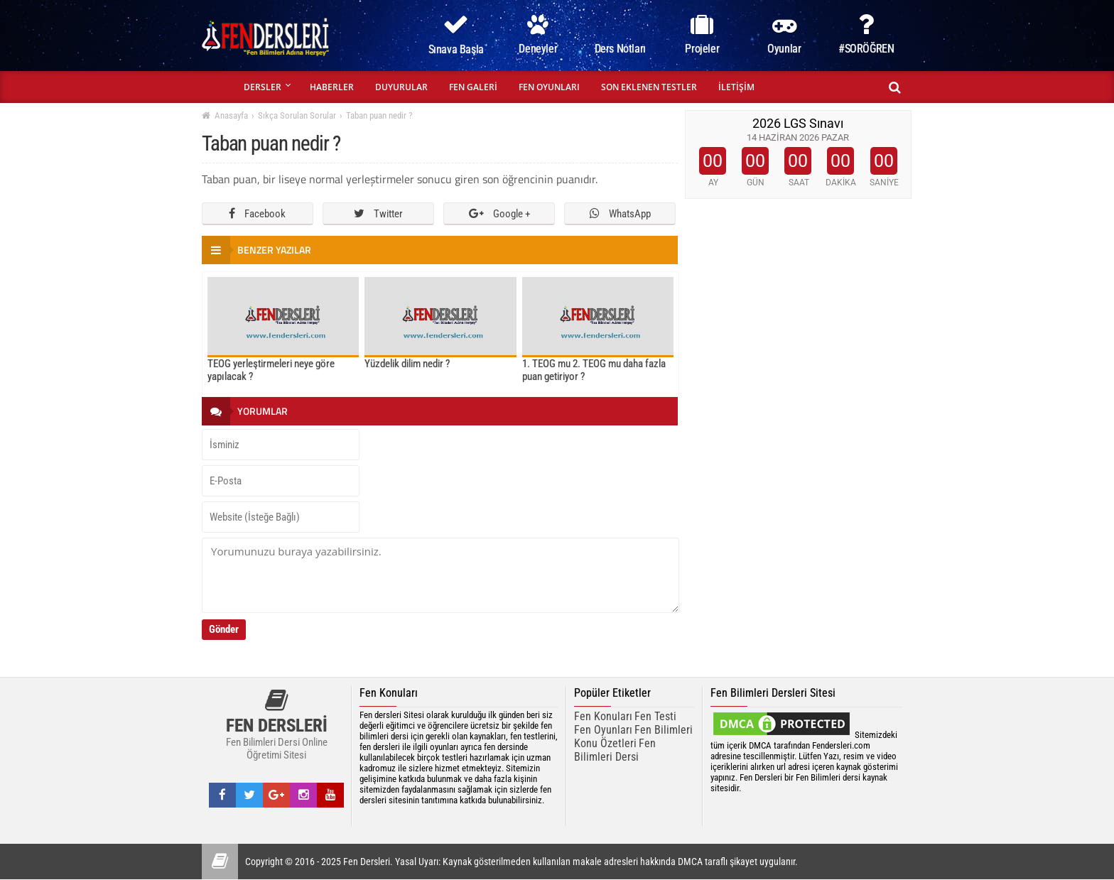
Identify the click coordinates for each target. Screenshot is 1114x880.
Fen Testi (655, 716)
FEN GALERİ (473, 87)
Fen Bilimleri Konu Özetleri (633, 736)
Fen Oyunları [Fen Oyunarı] (603, 730)
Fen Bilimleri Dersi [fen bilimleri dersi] (615, 750)
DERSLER (262, 87)
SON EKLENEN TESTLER (649, 87)
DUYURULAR (401, 87)
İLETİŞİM (736, 87)
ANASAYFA (217, 87)
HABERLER (332, 87)
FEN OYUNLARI (549, 87)
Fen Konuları (603, 716)
